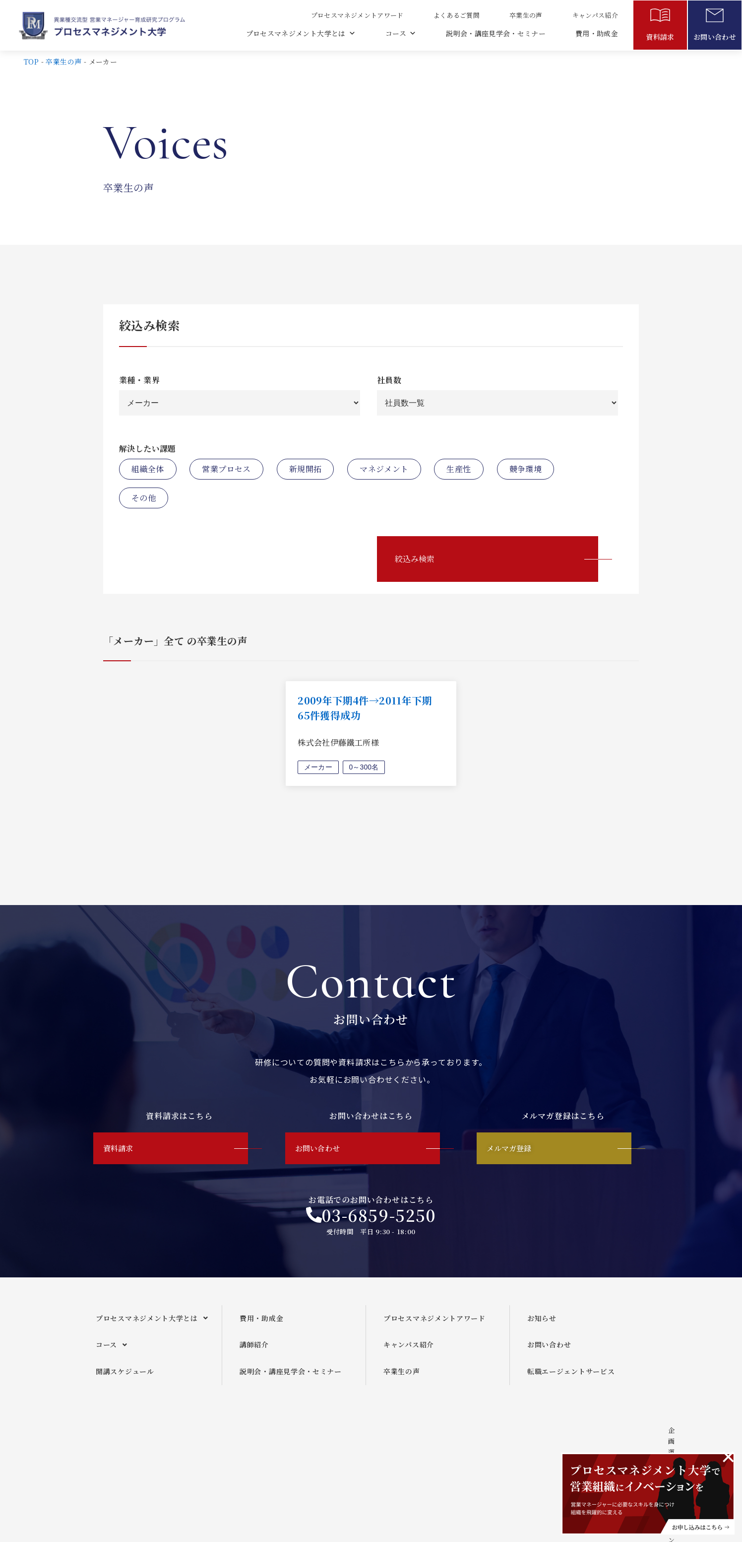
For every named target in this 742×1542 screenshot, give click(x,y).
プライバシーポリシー (536, 1450)
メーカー (318, 767)
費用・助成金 (596, 33)
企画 (310, 1450)
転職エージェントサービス (571, 1379)
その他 (143, 497)
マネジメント (384, 469)
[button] (155, 1326)
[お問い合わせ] (714, 17)
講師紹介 (254, 1352)
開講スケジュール (125, 1379)
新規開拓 (305, 469)
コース (400, 33)
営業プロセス (226, 469)
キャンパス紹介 (595, 15)
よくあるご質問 (456, 15)
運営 (354, 1450)
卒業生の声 (525, 15)
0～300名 (365, 767)
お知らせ (541, 1326)
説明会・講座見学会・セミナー (495, 33)
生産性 (458, 469)
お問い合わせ (714, 37)
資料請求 (660, 37)
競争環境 (525, 469)
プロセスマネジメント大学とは (300, 33)
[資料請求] (660, 17)
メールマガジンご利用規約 (431, 1450)
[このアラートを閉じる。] (728, 1457)
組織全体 (147, 469)
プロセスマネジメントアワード (356, 15)
